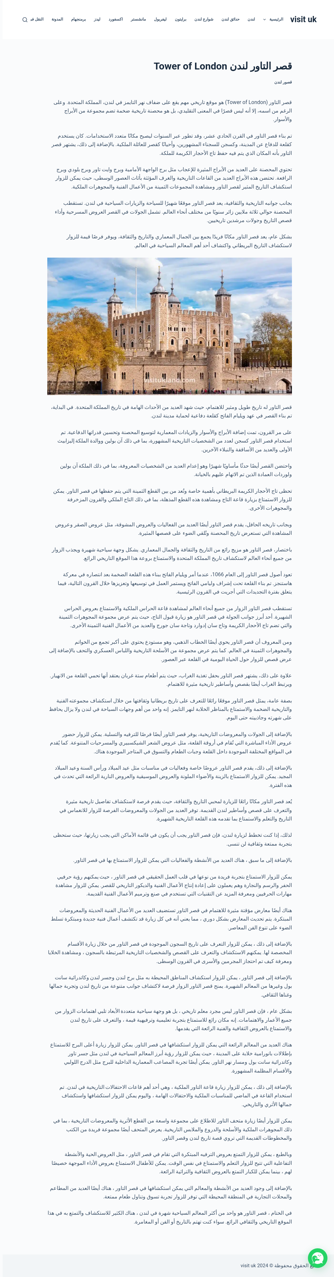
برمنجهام (75, 19)
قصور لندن (280, 82)
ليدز (94, 19)
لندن (248, 19)
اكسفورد (113, 19)
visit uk (301, 19)
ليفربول (157, 19)
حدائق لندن (228, 19)
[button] (315, 1258)
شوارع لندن (201, 19)
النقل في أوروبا (28, 19)
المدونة (54, 19)
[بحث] (22, 19)
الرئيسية (269, 19)
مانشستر (135, 19)
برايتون (178, 19)
